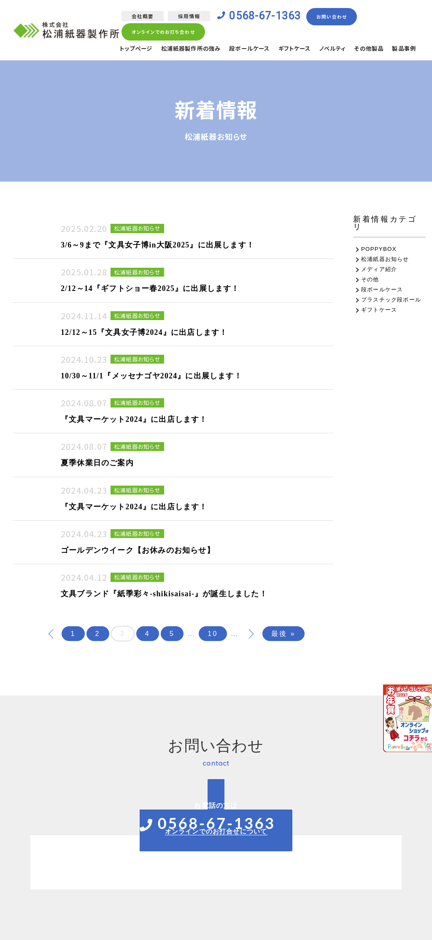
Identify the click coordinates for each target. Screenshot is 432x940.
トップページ (118, 49)
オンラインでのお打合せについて (216, 831)
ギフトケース (287, 49)
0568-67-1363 (266, 16)
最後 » (283, 633)
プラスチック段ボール (391, 299)
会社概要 (141, 16)
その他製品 (366, 49)
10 (213, 633)
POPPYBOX (379, 249)
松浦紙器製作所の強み (177, 49)
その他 (370, 279)
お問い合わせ (335, 17)
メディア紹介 (379, 269)
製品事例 (403, 49)
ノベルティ (327, 49)
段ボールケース (239, 49)
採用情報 (188, 16)
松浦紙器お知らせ (385, 259)
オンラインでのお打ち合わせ (162, 32)
